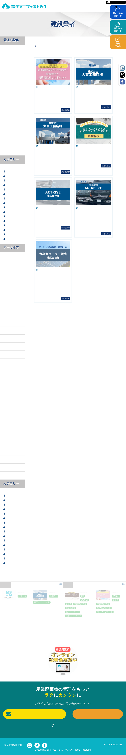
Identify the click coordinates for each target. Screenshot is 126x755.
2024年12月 (9, 354)
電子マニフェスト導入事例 (20, 239)
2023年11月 (9, 418)
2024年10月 (9, 370)
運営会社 (80, 2)
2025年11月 (9, 281)
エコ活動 (11, 189)
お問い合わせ (116, 2)
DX (8, 171)
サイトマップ (95, 2)
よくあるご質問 (35, 18)
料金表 (87, 6)
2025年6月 (8, 306)
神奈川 (9, 225)
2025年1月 (8, 346)
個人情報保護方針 (13, 745)
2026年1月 (8, 265)
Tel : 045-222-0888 (112, 744)
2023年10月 (9, 427)
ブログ (9, 198)
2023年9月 (8, 435)
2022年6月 (8, 475)
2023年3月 (8, 451)
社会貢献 (11, 221)
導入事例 (11, 18)
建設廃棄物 (12, 207)
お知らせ (11, 194)
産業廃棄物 (12, 216)
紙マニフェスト (14, 230)
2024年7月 (8, 394)
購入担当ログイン (118, 29)
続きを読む (66, 110)
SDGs (9, 185)
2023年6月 (8, 443)
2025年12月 (9, 273)
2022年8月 (8, 459)
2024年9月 (8, 378)
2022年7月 (8, 467)
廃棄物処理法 (13, 203)
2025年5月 (8, 314)
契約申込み (118, 44)
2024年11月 (9, 362)
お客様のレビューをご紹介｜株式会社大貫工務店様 (12, 118)
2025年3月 (8, 330)
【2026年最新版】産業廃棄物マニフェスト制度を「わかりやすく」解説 (78, 625)
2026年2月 (8, 257)
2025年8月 (8, 289)
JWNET (10, 180)
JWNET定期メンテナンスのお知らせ (15, 603)
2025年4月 (8, 322)
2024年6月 (8, 402)
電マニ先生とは (65, 6)
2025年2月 (8, 338)
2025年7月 (8, 297)
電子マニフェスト (15, 234)
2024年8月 (8, 386)
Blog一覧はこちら (112, 584)
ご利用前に (107, 6)
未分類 (9, 212)
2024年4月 (8, 410)
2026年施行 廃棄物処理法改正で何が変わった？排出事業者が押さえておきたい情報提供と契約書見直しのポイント (12, 82)
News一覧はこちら (48, 584)
